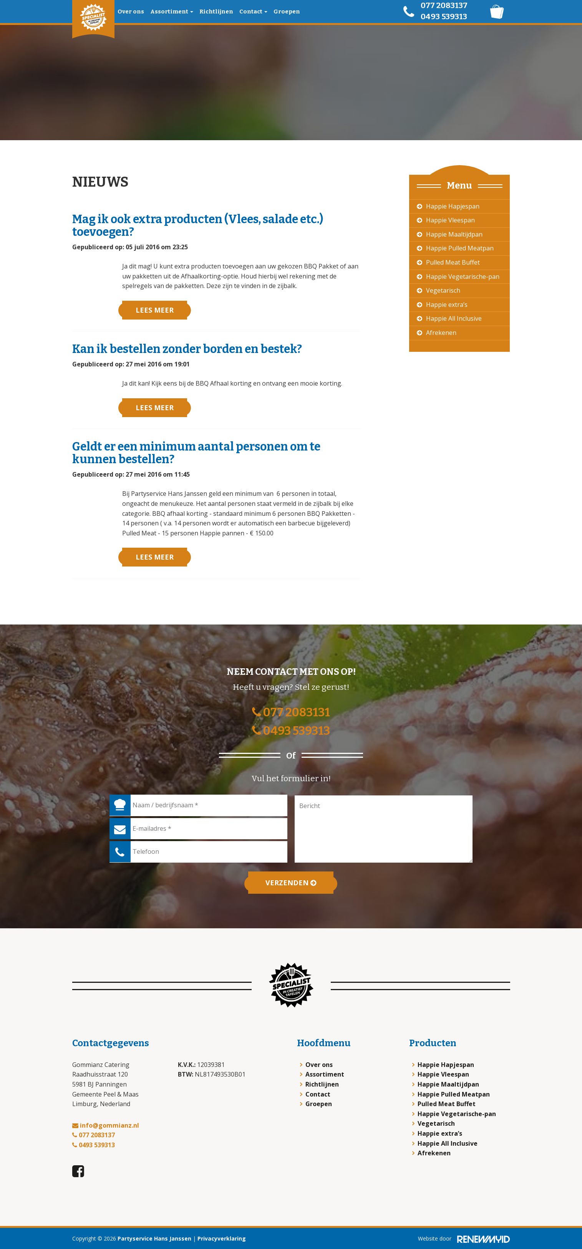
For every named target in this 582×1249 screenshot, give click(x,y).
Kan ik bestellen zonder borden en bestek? (187, 349)
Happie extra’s (447, 304)
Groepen (287, 11)
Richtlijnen (216, 11)
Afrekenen (441, 332)
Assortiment (171, 11)
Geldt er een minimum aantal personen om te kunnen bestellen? (196, 453)
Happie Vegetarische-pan (462, 276)
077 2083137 (444, 5)
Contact (253, 11)
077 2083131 (291, 712)
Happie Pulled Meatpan (460, 248)
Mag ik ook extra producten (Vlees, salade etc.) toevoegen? (197, 225)
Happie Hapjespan (452, 206)
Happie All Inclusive (454, 318)
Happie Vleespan (450, 220)
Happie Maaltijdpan (454, 234)
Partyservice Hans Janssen (154, 1238)
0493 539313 (444, 16)
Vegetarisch (443, 290)
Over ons (131, 11)
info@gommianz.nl (105, 1125)
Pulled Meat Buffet (453, 262)
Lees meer (155, 310)
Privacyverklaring (221, 1238)
